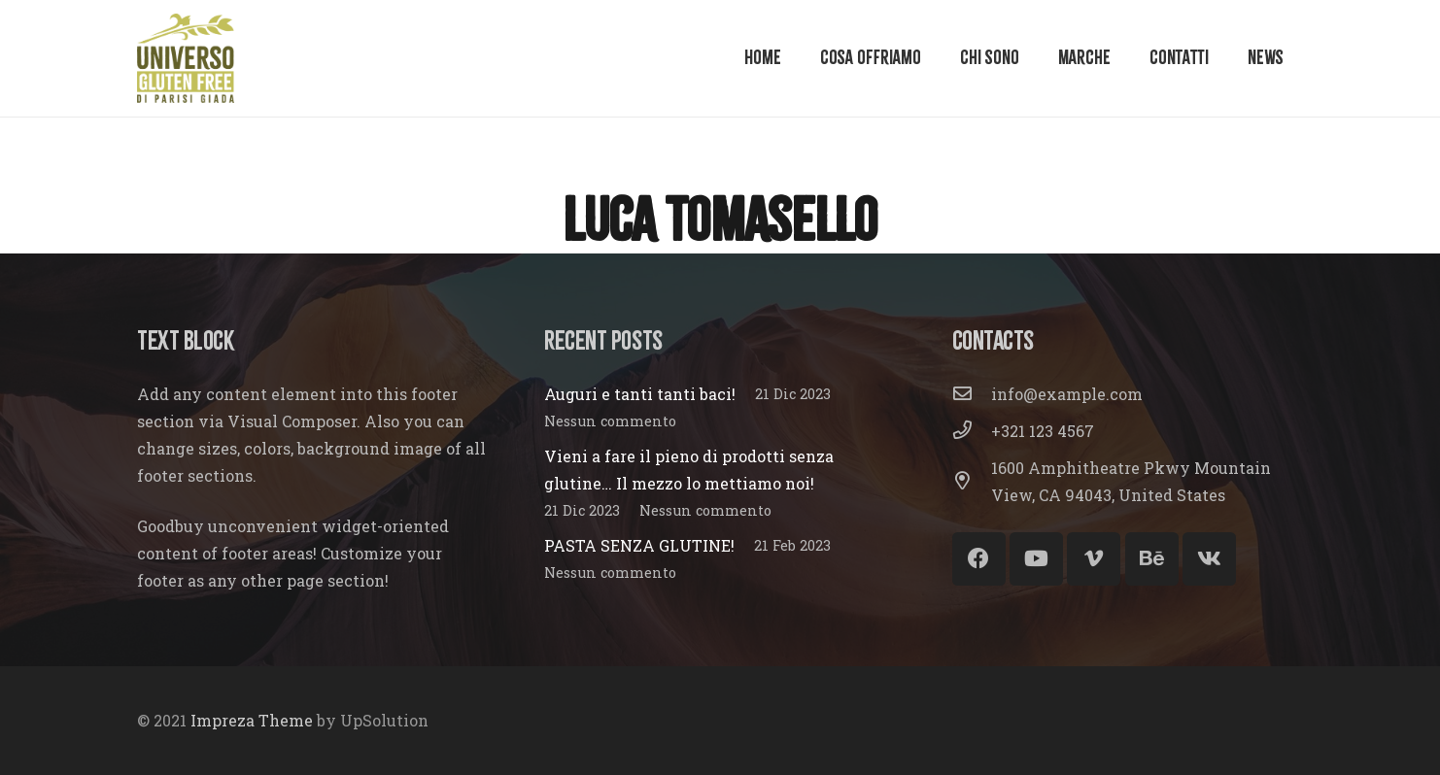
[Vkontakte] (1209, 559)
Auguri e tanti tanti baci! (640, 394)
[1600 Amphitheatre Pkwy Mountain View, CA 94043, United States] (971, 481)
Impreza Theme (251, 720)
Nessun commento (610, 421)
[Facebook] (979, 559)
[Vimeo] (1093, 559)
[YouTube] (1036, 559)
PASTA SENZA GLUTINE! (639, 545)
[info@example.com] (971, 394)
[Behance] (1152, 559)
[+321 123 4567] (971, 431)
